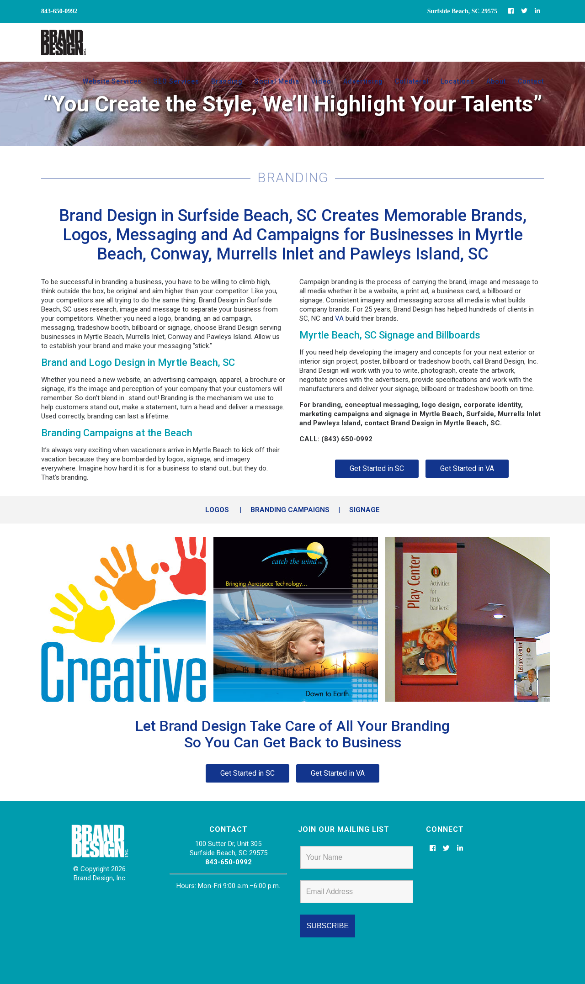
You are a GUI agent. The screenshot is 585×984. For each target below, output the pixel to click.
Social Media (277, 81)
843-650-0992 (228, 862)
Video (321, 81)
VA (339, 318)
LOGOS (217, 510)
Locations (457, 81)
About (496, 81)
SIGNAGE (364, 510)
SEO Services (176, 81)
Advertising (363, 81)
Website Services (112, 81)
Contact (531, 81)
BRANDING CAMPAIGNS (290, 510)
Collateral (412, 81)
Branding (227, 81)
